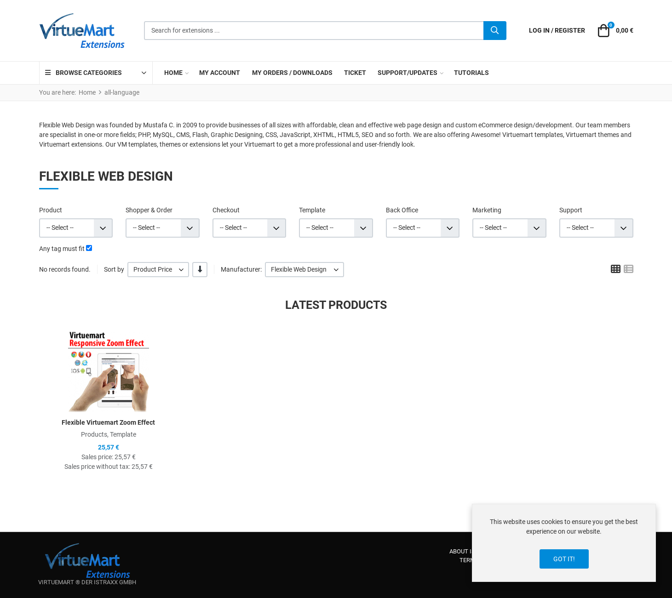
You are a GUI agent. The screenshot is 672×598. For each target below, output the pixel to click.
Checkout (226, 210)
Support (570, 210)
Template (312, 210)
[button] (614, 31)
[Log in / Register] (557, 30)
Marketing (486, 210)
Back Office (402, 210)
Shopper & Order (149, 210)
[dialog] (564, 543)
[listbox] (158, 269)
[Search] (494, 30)
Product (50, 210)
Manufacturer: (241, 269)
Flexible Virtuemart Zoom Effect (108, 422)
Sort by (114, 269)
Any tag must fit (62, 248)
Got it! (564, 559)
